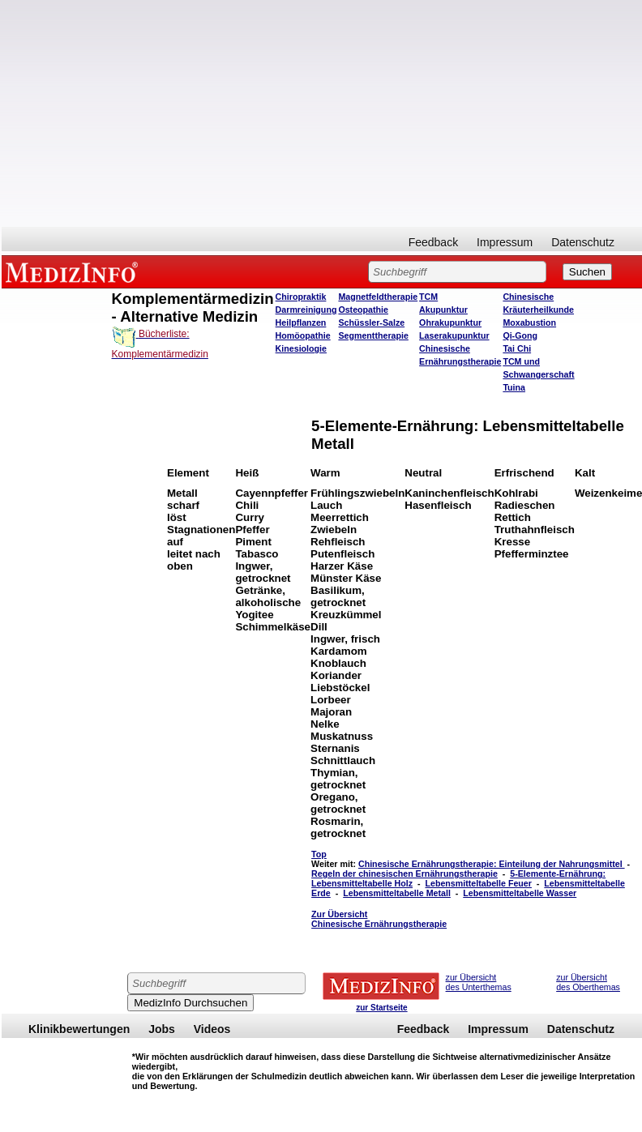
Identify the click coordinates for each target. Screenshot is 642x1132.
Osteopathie (363, 309)
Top (319, 854)
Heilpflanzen (301, 322)
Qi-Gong (520, 335)
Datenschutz (582, 242)
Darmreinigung (306, 309)
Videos (212, 1029)
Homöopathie (303, 335)
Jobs (161, 1029)
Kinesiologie (301, 348)
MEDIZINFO (75, 271)
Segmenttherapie (373, 335)
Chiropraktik (301, 296)
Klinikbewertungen (79, 1029)
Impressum (505, 242)
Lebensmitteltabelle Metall (397, 893)
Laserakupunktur (454, 335)
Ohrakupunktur (450, 322)
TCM (428, 296)
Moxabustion (529, 322)
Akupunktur (443, 309)
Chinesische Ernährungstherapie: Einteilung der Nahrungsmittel (491, 864)
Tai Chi (517, 348)
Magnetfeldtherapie (377, 296)
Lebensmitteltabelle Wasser (519, 893)
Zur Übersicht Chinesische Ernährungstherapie (379, 919)
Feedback (433, 242)
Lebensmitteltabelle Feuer (478, 883)
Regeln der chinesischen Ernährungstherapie (404, 873)
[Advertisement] (322, 113)
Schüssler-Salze (371, 322)
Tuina (514, 387)
